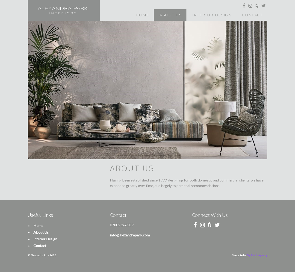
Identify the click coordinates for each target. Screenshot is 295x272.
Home (142, 15)
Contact (252, 15)
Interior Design (212, 15)
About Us (170, 15)
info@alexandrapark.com (130, 235)
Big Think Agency (256, 255)
